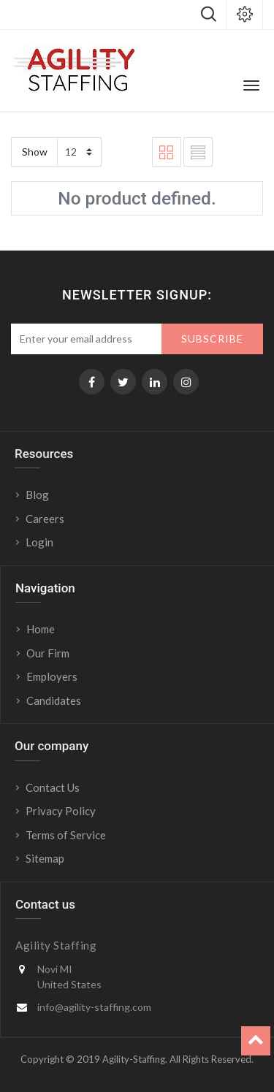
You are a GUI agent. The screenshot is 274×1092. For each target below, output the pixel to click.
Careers (45, 518)
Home (40, 628)
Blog (37, 494)
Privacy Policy (61, 810)
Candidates (53, 700)
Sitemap (45, 858)
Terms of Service (66, 834)
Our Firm (47, 653)
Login (41, 542)
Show (34, 151)
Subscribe (212, 338)
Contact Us (53, 787)
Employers (51, 676)
